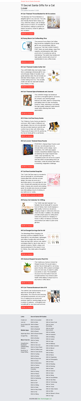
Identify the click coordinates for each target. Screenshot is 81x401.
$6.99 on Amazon (27, 283)
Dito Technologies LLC (45, 399)
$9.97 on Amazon (27, 136)
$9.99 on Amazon (27, 254)
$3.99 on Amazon (27, 225)
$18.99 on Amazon (27, 62)
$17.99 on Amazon (27, 166)
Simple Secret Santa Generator (30, 1)
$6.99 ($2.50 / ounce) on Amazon (32, 195)
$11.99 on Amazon (27, 113)
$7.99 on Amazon (27, 307)
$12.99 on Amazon (27, 87)
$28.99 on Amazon (28, 33)
